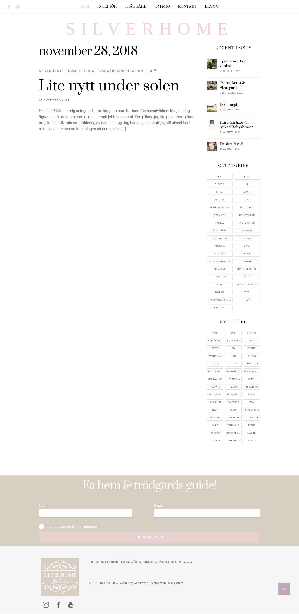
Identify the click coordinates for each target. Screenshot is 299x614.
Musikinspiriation (220, 261)
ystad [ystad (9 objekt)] (251, 440)
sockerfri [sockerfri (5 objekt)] (251, 417)
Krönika (220, 246)
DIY (247, 184)
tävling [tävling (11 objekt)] (252, 433)
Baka (247, 176)
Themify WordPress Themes (166, 583)
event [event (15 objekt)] (252, 348)
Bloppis (220, 184)
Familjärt (220, 200)
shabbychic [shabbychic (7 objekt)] (251, 410)
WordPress (140, 583)
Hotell (219, 223)
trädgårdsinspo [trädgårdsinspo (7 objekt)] (234, 433)
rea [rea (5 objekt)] (252, 402)
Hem (84, 6)
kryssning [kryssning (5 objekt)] (215, 402)
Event (219, 192)
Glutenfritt (247, 207)
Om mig (162, 6)
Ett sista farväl (231, 144)
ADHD (220, 176)
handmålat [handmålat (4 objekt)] (233, 371)
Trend (247, 300)
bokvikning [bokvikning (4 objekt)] (215, 340)
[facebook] (9, 6)
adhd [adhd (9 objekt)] (215, 333)
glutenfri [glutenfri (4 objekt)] (251, 363)
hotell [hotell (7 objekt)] (251, 379)
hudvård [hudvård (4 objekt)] (215, 386)
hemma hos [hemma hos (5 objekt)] (215, 379)
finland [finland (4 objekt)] (252, 356)
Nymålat (219, 269)
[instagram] (18, 6)
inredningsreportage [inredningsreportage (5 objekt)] (234, 394)
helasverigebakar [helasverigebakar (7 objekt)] (252, 371)
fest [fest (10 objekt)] (233, 356)
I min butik (219, 230)
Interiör (107, 6)
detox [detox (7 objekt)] (215, 348)
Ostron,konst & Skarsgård (232, 85)
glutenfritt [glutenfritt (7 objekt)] (215, 371)
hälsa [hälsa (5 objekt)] (233, 386)
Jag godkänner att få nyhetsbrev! (69, 527)
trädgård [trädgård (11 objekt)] (215, 433)
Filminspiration (220, 207)
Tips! (247, 292)
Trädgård (136, 6)
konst (247, 238)
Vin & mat (220, 307)
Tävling (220, 292)
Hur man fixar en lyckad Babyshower (236, 125)
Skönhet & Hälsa (247, 284)
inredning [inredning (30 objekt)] (251, 386)
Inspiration (220, 238)
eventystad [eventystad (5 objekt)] (215, 356)
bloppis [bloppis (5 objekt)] (251, 333)
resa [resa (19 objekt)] (215, 410)
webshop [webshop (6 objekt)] (233, 440)
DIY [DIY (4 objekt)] (233, 348)
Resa (220, 284)
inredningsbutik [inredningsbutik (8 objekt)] (215, 394)
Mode (247, 253)
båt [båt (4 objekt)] (252, 340)
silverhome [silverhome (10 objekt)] (233, 417)
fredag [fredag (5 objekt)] (215, 363)
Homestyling (81, 71)
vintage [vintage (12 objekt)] (215, 440)
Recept (247, 276)
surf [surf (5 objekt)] (215, 425)
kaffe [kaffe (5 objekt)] (251, 394)
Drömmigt (228, 105)
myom (247, 261)
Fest (247, 200)
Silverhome (50, 71)
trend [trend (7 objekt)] (252, 425)
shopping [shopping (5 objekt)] (215, 417)
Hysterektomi (247, 223)
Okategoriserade (247, 269)
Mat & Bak (220, 253)
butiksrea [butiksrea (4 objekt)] (233, 340)
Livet (247, 246)
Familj (247, 192)
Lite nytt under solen (109, 86)
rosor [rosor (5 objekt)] (233, 410)
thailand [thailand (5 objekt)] (233, 425)
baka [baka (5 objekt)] (233, 333)
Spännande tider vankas (234, 64)
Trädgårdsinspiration (120, 71)
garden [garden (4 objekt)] (233, 363)
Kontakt (187, 6)
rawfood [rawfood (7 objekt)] (233, 402)
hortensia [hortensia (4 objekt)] (233, 379)
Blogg (212, 6)
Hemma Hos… (220, 215)
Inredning (247, 230)
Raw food (220, 276)
